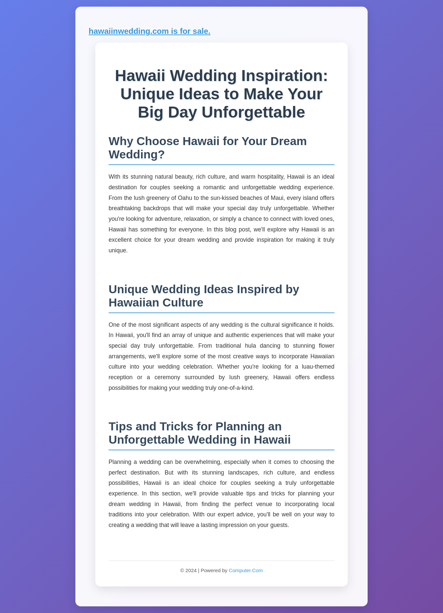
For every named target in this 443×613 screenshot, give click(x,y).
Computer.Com (246, 570)
